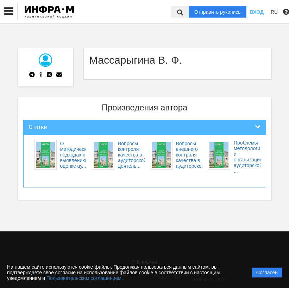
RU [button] (274, 12)
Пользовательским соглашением (83, 278)
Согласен (267, 272)
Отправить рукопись (217, 12)
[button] (9, 11)
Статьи (38, 127)
